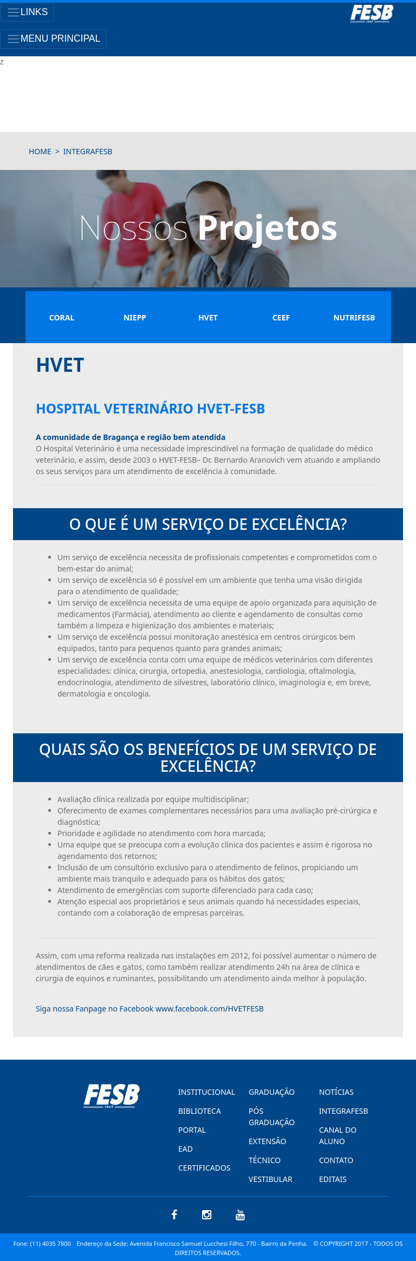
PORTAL (192, 1130)
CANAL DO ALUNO (338, 1135)
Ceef (281, 317)
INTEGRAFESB (342, 1111)
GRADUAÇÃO (272, 1092)
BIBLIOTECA (199, 1111)
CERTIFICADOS (201, 1168)
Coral (61, 317)
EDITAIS (333, 1179)
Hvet (208, 317)
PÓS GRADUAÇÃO (272, 1116)
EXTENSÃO (267, 1141)
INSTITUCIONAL (201, 1092)
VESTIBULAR (270, 1179)
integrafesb (88, 151)
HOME (40, 151)
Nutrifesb (354, 317)
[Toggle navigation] (27, 12)
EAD (185, 1149)
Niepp (134, 317)
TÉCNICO (265, 1160)
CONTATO (336, 1160)
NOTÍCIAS (336, 1092)
